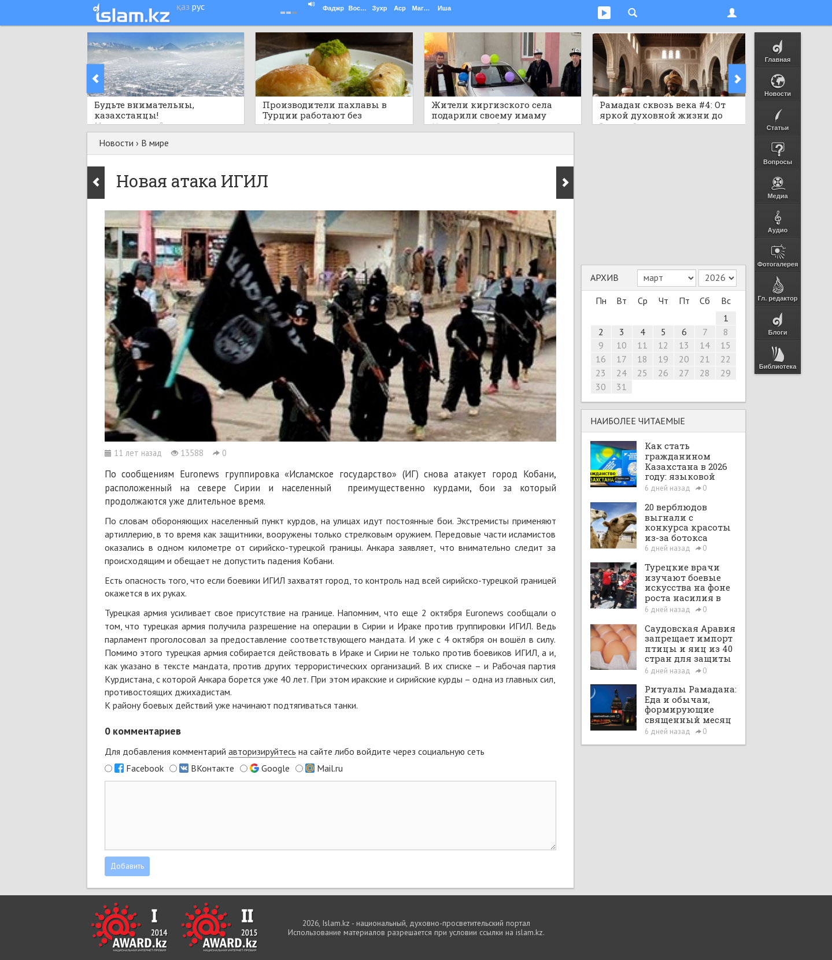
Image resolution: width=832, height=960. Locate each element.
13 (684, 345)
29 (725, 373)
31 (621, 386)
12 (663, 345)
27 (684, 373)
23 (601, 373)
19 (663, 359)
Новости (116, 143)
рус (198, 6)
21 (705, 359)
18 (642, 359)
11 (642, 345)
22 (725, 359)
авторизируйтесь (262, 751)
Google (275, 768)
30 (601, 386)
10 (621, 345)
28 (705, 373)
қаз (183, 6)
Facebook (145, 768)
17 (621, 359)
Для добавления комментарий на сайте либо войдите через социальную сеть (295, 752)
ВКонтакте (212, 768)
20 (684, 359)
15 (725, 345)
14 (705, 345)
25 (642, 373)
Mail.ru (330, 768)
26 (663, 373)
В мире (155, 143)
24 (621, 373)
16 (601, 359)
